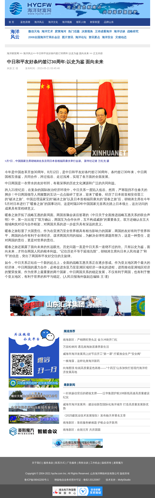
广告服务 (71, 462)
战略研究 (132, 31)
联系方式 (60, 462)
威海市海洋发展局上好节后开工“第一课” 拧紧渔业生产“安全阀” (102, 353)
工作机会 (95, 462)
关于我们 (37, 462)
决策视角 (87, 31)
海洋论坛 (81, 37)
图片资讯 (67, 37)
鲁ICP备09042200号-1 (36, 479)
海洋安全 (107, 37)
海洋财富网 (13, 53)
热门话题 (74, 31)
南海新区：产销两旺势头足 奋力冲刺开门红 (90, 339)
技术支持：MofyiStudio (118, 479)
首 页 (11, 22)
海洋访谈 (119, 31)
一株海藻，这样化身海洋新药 (81, 360)
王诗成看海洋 (103, 31)
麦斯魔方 (118, 462)
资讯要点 (94, 37)
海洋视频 (67, 22)
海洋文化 (53, 22)
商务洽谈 (83, 462)
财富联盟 (95, 22)
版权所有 (106, 462)
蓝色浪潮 (25, 22)
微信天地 (34, 31)
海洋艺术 (47, 31)
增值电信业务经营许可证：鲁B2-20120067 (77, 479)
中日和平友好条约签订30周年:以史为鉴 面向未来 (62, 53)
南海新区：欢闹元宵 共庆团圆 (82, 429)
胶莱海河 (60, 31)
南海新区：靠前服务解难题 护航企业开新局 (90, 422)
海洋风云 (39, 22)
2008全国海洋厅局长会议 (44, 37)
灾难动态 (121, 37)
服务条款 (48, 462)
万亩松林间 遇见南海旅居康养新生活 (86, 346)
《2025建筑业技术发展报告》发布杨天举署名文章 (94, 415)
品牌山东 (109, 22)
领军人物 (81, 22)
